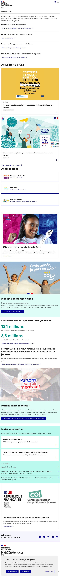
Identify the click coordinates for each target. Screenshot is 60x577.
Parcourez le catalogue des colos (12, 311)
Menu (58, 1)
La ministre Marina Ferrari (12, 439)
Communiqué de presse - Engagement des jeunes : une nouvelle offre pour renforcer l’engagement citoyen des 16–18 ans (26, 472)
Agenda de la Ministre (8, 467)
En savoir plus (8, 256)
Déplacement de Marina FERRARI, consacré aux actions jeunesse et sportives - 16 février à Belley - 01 (27, 478)
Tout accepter (12, 571)
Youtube (57, 536)
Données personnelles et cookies (44, 564)
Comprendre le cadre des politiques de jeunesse (16, 28)
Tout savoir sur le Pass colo (17, 189)
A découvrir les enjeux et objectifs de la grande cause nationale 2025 (23, 418)
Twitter (48, 536)
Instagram (40, 536)
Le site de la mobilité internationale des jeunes (22, 201)
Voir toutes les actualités (11, 165)
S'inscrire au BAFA (15, 178)
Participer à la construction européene (13, 57)
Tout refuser (25, 571)
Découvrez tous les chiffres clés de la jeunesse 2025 (17, 343)
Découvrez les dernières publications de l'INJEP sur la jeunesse (20, 364)
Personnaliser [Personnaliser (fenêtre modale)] (48, 571)
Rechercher (55, 1)
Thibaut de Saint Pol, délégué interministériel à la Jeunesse (25, 452)
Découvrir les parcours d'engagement (13, 47)
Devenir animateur (7, 38)
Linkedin (53, 536)
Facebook (44, 536)
